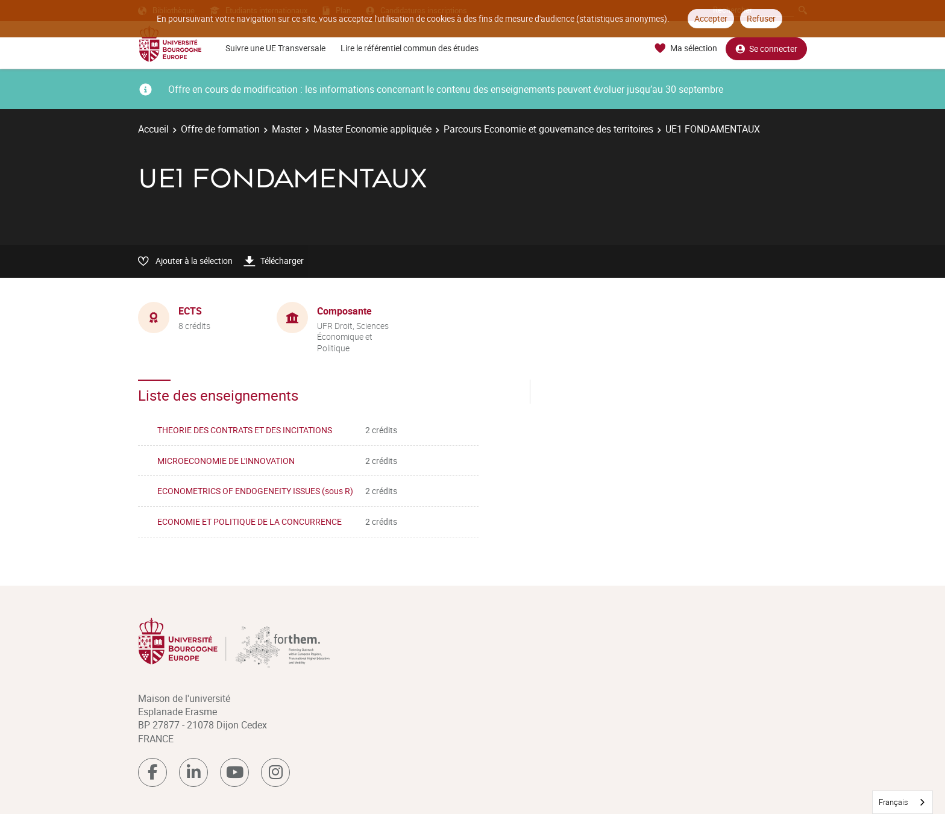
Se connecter (766, 48)
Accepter (710, 18)
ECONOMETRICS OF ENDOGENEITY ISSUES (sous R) (255, 490)
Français (893, 802)
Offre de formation (220, 129)
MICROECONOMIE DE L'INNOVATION (226, 460)
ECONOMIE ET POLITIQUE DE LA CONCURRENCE (249, 521)
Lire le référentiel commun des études (410, 48)
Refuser (761, 18)
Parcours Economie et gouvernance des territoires (548, 129)
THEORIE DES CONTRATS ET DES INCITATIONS (244, 430)
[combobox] (902, 802)
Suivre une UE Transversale (275, 48)
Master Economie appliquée (372, 129)
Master (286, 129)
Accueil (153, 129)
